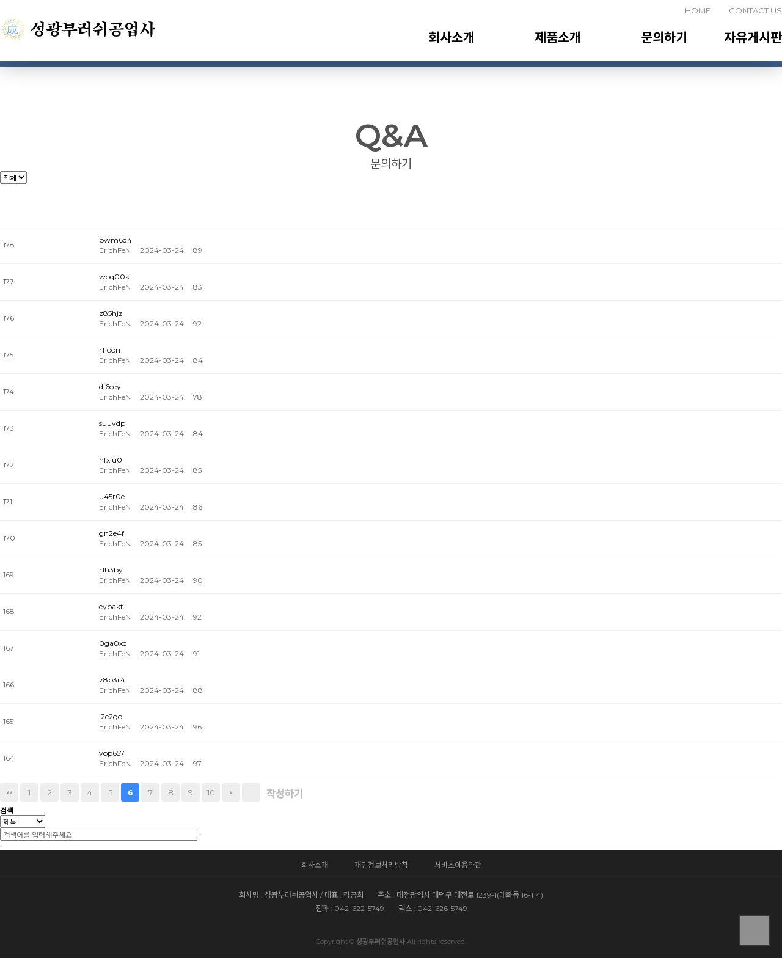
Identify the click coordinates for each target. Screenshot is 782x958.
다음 (231, 792)
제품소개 (558, 37)
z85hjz (111, 313)
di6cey (110, 386)
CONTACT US (755, 10)
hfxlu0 (110, 459)
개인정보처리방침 (381, 864)
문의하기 (664, 37)
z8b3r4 (112, 679)
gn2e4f (111, 533)
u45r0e (112, 496)
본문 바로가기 (0, 0)
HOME (698, 10)
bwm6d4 (115, 239)
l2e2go (110, 716)
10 (211, 792)
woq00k (114, 276)
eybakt (111, 606)
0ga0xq (113, 643)
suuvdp (112, 423)
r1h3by (111, 569)
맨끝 (251, 792)
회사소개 (451, 37)
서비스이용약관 (457, 864)
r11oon (109, 349)
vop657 (112, 753)
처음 (9, 792)
